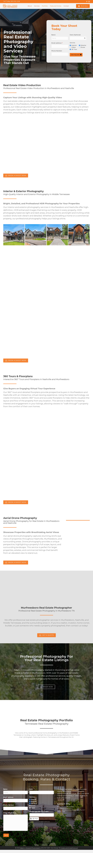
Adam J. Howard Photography (30, 848)
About (30, 6)
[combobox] (78, 38)
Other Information (9, 813)
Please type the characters (39, 811)
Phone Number (56, 51)
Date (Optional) (75, 35)
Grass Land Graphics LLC (69, 848)
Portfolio (45, 6)
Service (72, 43)
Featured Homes (55, 6)
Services (37, 6)
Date (31, 789)
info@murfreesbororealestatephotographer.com (71, 810)
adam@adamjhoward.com (64, 808)
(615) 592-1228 (15, 1)
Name (53, 35)
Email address (56, 43)
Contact (66, 6)
